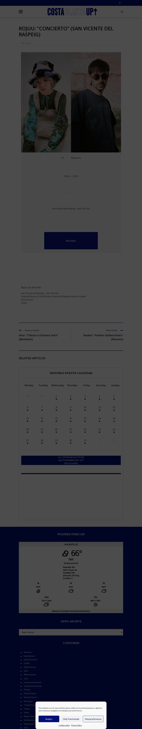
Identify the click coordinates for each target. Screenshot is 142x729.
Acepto (48, 719)
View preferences (93, 719)
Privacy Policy (76, 725)
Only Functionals (71, 719)
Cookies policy (64, 725)
